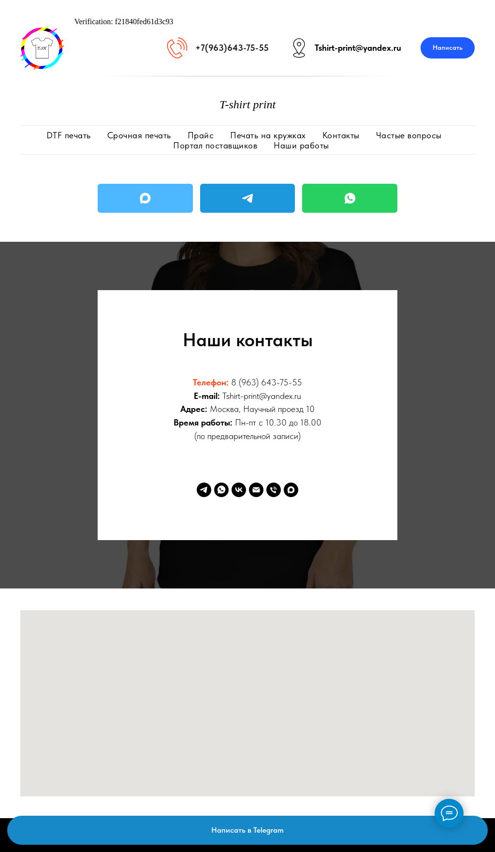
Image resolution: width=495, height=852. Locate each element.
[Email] (256, 490)
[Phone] (273, 490)
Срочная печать (139, 135)
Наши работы (301, 145)
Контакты (341, 135)
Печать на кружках (268, 135)
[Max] (291, 490)
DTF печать (68, 135)
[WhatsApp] (221, 490)
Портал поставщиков (215, 145)
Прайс (201, 135)
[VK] (239, 490)
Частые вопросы (409, 135)
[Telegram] (204, 490)
